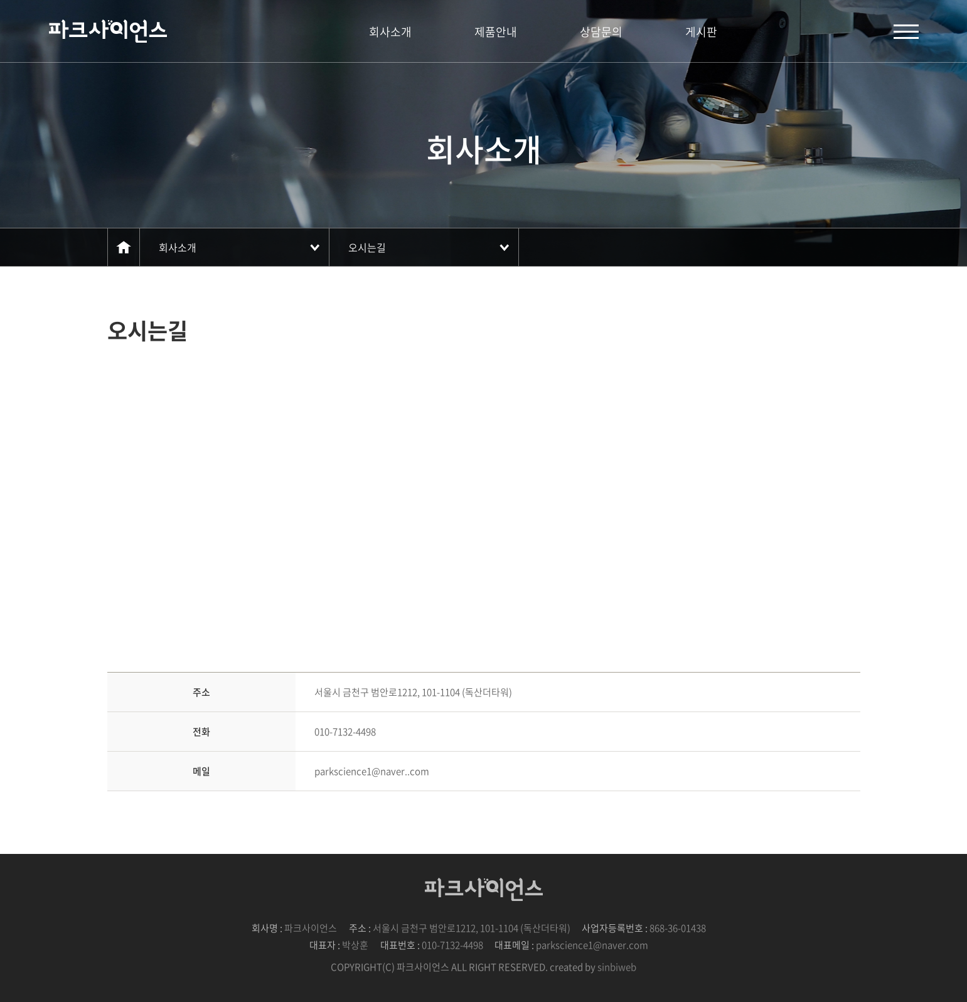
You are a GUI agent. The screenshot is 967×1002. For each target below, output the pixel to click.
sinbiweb (616, 967)
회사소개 (390, 31)
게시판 (701, 31)
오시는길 (367, 247)
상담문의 (601, 31)
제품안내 (495, 31)
